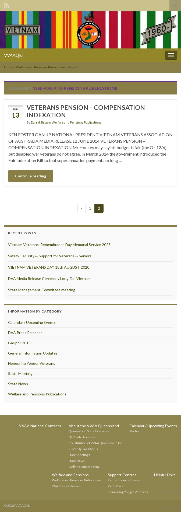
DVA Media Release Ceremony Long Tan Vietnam (49, 278)
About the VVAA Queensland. (94, 425)
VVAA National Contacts (40, 425)
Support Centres (122, 474)
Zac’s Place (116, 486)
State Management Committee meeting (41, 289)
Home (8, 67)
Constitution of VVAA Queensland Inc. (96, 443)
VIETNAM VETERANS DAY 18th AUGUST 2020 (48, 267)
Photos (134, 431)
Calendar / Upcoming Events (32, 322)
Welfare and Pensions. (71, 474)
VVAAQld (13, 55)
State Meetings (21, 373)
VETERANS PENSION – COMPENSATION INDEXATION (86, 111)
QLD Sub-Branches (82, 437)
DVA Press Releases (25, 332)
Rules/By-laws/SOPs (83, 449)
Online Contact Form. (84, 467)
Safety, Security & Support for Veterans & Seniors (49, 256)
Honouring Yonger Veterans (31, 363)
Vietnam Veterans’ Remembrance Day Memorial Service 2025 (59, 244)
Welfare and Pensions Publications (41, 67)
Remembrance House (124, 480)
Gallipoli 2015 (19, 343)
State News (18, 383)
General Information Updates (33, 353)
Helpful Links (165, 474)
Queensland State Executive (89, 431)
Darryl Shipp (39, 122)
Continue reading (30, 176)
